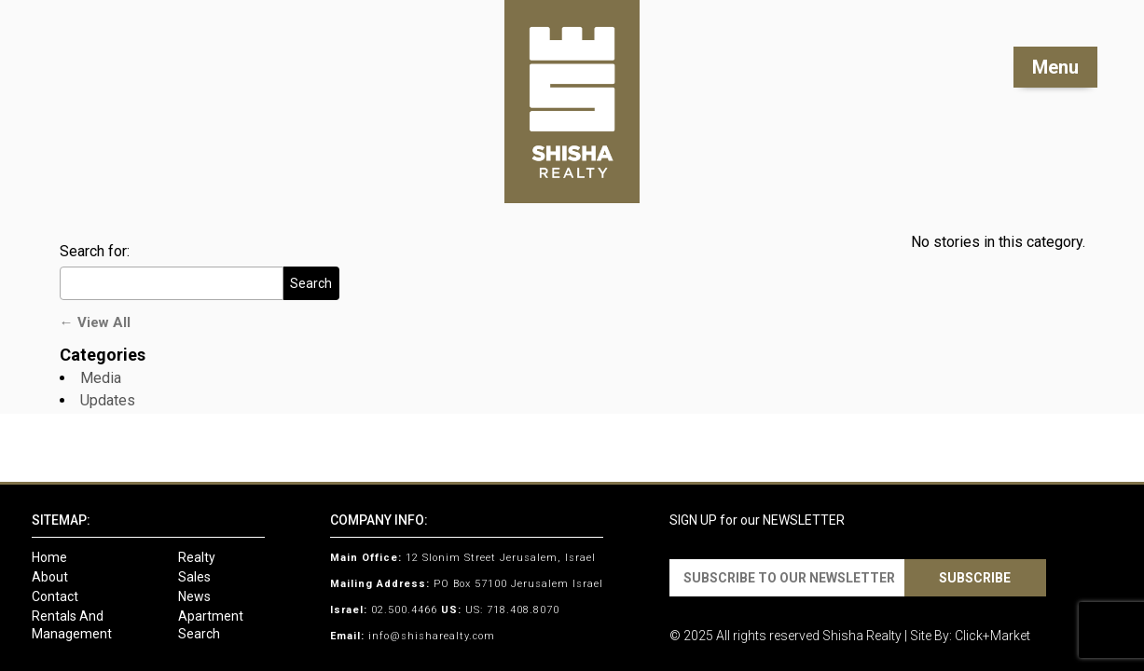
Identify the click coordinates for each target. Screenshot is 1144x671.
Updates (107, 400)
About (50, 576)
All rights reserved (768, 635)
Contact (55, 596)
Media (100, 378)
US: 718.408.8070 (512, 610)
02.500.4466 (404, 610)
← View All (95, 322)
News (194, 596)
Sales (194, 576)
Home (49, 557)
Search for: (95, 251)
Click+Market (992, 635)
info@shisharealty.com (431, 636)
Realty (196, 557)
